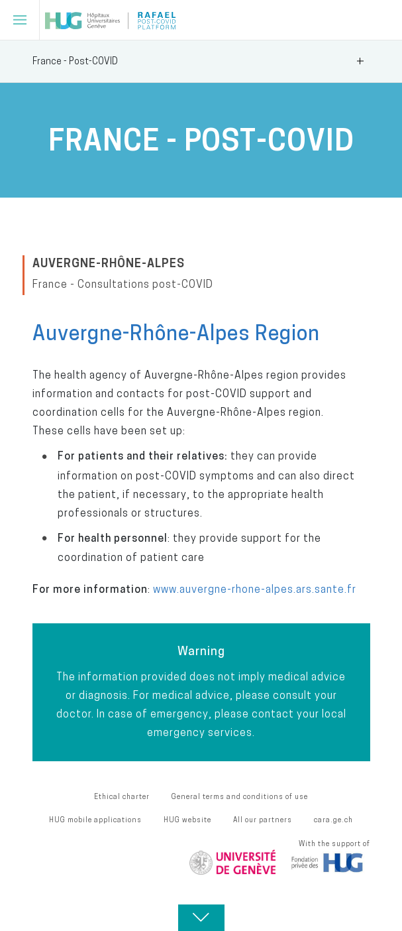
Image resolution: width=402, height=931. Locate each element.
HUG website (187, 820)
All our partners (262, 820)
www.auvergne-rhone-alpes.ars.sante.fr (254, 589)
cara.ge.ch (333, 820)
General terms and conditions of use (240, 796)
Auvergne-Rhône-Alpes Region (176, 332)
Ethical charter (122, 796)
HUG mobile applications (95, 820)
